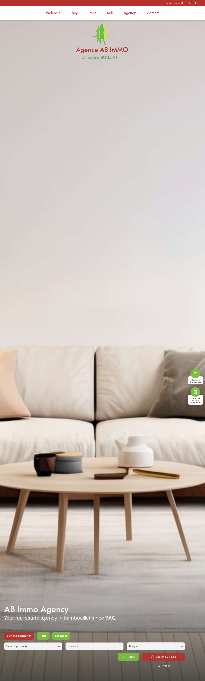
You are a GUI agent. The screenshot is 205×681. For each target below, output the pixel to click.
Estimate (61, 640)
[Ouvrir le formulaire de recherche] (128, 662)
